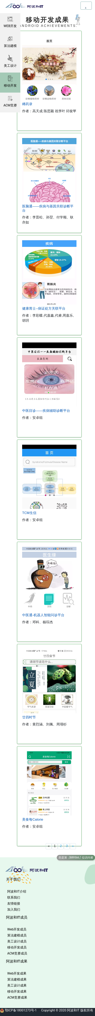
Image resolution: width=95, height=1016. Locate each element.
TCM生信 (29, 513)
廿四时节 (29, 717)
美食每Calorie (32, 819)
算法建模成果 (17, 979)
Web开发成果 (16, 973)
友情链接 (13, 903)
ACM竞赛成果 (17, 997)
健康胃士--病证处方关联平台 (43, 308)
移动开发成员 (17, 947)
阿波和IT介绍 (16, 891)
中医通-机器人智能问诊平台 (43, 615)
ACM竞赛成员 (17, 953)
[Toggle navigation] (86, 6)
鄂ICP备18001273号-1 (21, 1010)
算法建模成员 (17, 935)
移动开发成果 (17, 991)
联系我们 (13, 897)
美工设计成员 (17, 941)
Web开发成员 (16, 929)
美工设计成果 (17, 985)
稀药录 (27, 104)
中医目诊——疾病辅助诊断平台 (46, 411)
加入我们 (13, 909)
